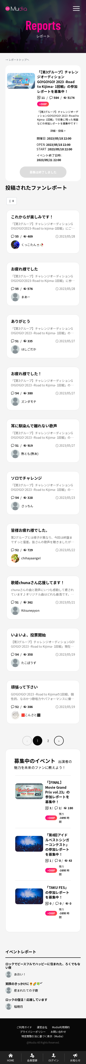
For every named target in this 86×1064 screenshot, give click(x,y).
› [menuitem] (58, 740)
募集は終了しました (43, 172)
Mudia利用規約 (61, 1027)
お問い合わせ (58, 1031)
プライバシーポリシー (33, 1031)
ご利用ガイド (24, 1027)
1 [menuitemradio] (37, 741)
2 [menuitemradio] (48, 741)
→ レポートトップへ (17, 59)
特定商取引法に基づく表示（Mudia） (43, 1036)
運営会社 (42, 1027)
